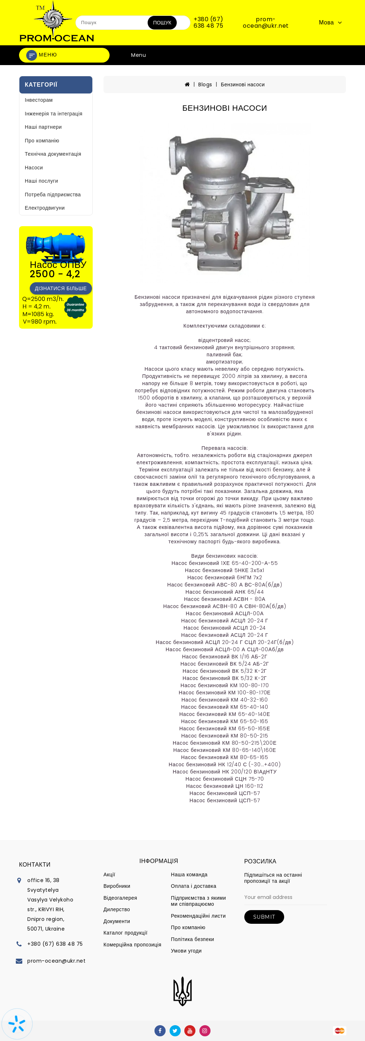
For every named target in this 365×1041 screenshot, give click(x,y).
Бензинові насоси (243, 84)
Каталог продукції (125, 932)
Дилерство (116, 909)
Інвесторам (39, 100)
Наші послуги (41, 180)
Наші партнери (43, 127)
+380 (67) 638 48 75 (208, 22)
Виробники (116, 886)
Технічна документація (53, 153)
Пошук (162, 22)
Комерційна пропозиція (132, 944)
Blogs (205, 84)
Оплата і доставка (193, 886)
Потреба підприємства (53, 194)
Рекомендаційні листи (198, 915)
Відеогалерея (120, 897)
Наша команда (189, 874)
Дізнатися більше (61, 288)
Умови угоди (186, 950)
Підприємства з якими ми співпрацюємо (198, 901)
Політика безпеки (192, 939)
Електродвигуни (45, 207)
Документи (116, 921)
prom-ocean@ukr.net (266, 22)
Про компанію (42, 140)
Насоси (34, 167)
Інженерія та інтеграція (54, 113)
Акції (109, 874)
